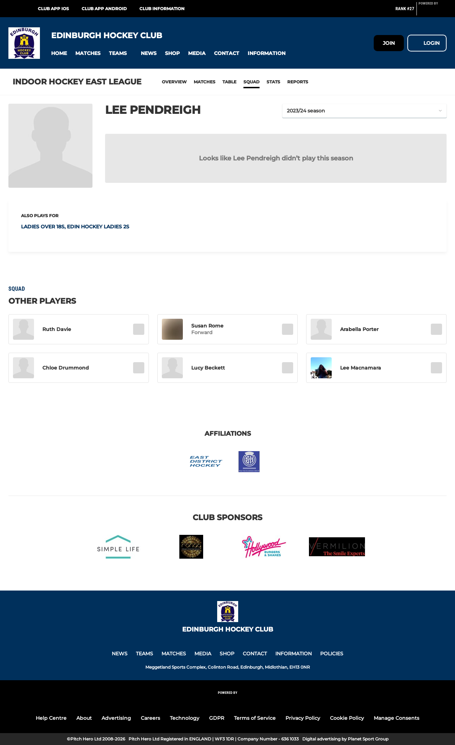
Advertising (116, 718)
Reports (297, 81)
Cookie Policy (347, 718)
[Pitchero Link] (433, 11)
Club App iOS (53, 8)
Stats (273, 81)
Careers (150, 718)
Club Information (162, 8)
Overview (174, 81)
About (84, 718)
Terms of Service (255, 718)
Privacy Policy (302, 718)
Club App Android (104, 8)
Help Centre (51, 718)
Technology (184, 718)
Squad (251, 81)
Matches (204, 81)
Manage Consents (396, 718)
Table (229, 81)
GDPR (216, 718)
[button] (59, 53)
